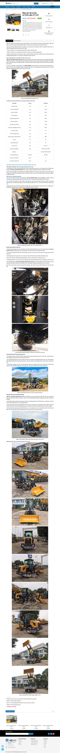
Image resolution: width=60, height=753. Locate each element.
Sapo (26, 751)
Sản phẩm (18, 6)
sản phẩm (52, 7)
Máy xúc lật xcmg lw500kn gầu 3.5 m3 (37, 725)
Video (29, 6)
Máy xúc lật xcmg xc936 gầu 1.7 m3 (24, 725)
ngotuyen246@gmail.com (12, 747)
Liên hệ (33, 6)
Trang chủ (8, 6)
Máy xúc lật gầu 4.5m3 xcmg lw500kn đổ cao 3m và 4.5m (15, 725)
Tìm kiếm (36, 3)
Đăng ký (51, 3)
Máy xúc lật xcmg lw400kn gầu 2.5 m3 (49, 725)
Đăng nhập (44, 3)
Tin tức (24, 6)
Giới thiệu (13, 6)
